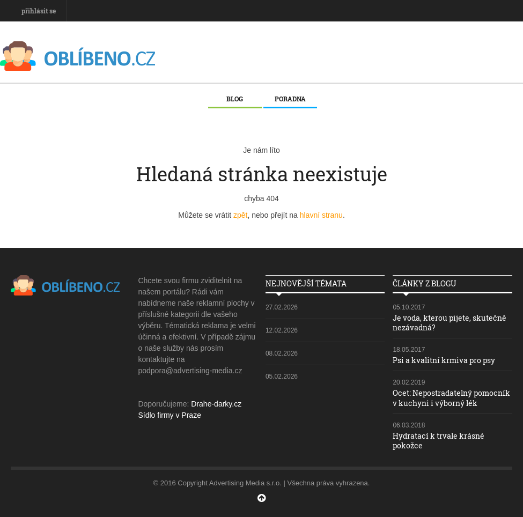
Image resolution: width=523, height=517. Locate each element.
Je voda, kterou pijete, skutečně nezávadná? (449, 323)
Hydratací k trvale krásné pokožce (438, 440)
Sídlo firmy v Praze (169, 415)
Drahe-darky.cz (216, 404)
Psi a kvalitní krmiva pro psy (444, 360)
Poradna (290, 98)
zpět (240, 215)
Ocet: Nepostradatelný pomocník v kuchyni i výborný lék (451, 398)
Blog (234, 98)
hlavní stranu (321, 215)
